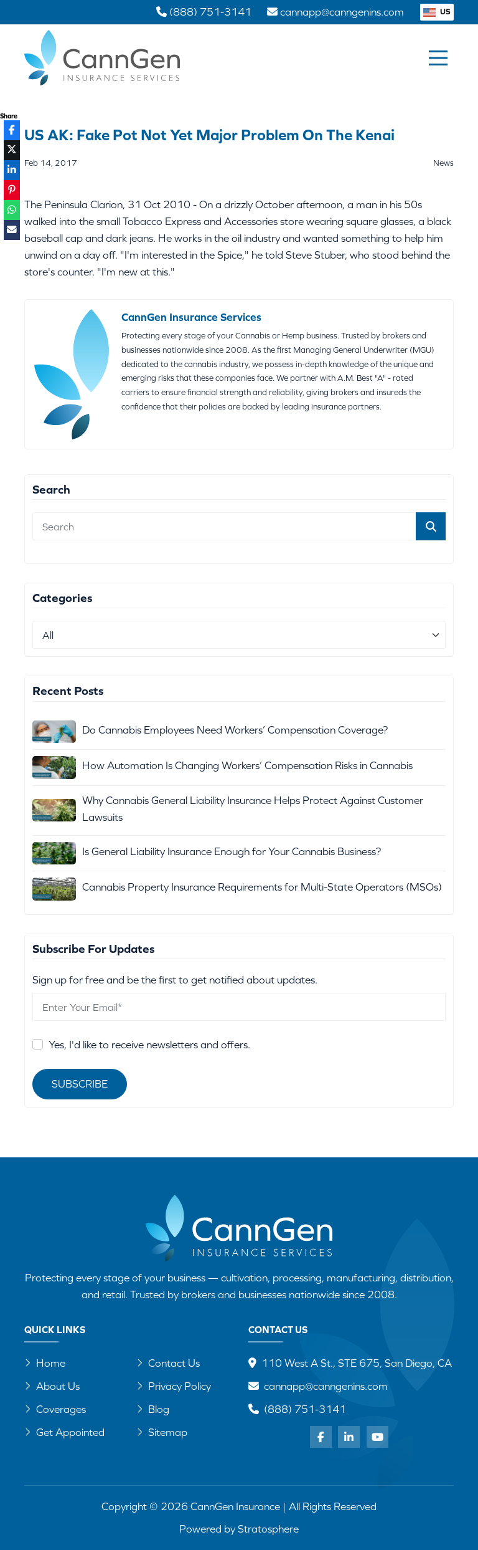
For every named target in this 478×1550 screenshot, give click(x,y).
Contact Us (168, 1363)
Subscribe (80, 1084)
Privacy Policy (173, 1386)
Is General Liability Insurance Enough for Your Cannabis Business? (231, 851)
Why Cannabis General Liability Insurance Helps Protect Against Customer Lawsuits (252, 808)
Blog (152, 1409)
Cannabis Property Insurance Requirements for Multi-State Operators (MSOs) (262, 887)
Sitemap (161, 1432)
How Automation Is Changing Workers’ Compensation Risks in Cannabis (247, 765)
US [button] (437, 11)
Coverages (55, 1409)
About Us (52, 1386)
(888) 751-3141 (305, 1409)
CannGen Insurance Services (191, 317)
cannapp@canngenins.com (326, 1386)
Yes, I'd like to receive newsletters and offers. (149, 1044)
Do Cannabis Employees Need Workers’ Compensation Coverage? (235, 730)
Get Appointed (64, 1432)
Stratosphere (268, 1529)
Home (44, 1363)
